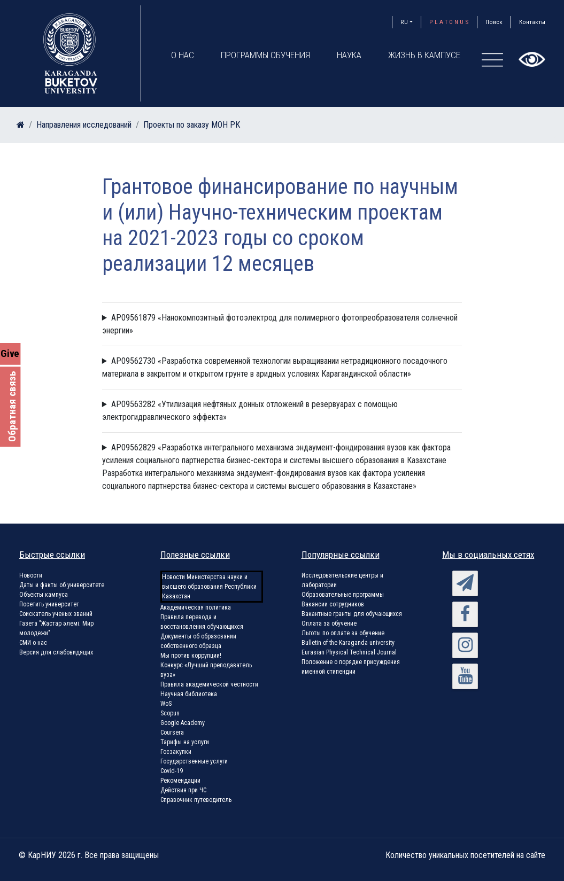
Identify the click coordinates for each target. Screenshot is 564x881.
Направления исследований (84, 125)
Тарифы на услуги (184, 742)
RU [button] (404, 22)
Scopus (170, 713)
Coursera (172, 732)
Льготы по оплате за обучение (343, 633)
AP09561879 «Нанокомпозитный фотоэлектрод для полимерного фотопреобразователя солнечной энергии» (280, 324)
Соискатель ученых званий (55, 614)
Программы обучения (265, 55)
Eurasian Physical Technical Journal (349, 652)
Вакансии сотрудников (333, 604)
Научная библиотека (188, 694)
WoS (166, 703)
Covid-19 (171, 771)
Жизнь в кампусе (424, 55)
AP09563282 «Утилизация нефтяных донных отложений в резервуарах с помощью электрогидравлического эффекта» (250, 410)
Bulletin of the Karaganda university (348, 642)
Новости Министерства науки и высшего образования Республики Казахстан (209, 586)
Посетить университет (49, 604)
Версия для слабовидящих (56, 652)
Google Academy (182, 723)
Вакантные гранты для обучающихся (352, 614)
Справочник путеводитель (195, 800)
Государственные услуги (194, 761)
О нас (182, 55)
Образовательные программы (343, 594)
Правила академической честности (209, 684)
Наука (349, 55)
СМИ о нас (33, 642)
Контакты (532, 22)
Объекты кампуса (43, 594)
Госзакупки (175, 751)
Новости (30, 575)
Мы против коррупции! (190, 655)
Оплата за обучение (329, 623)
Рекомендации (180, 780)
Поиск (494, 22)
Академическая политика (195, 607)
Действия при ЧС (183, 790)
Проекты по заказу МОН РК (191, 125)
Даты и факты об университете (61, 585)
